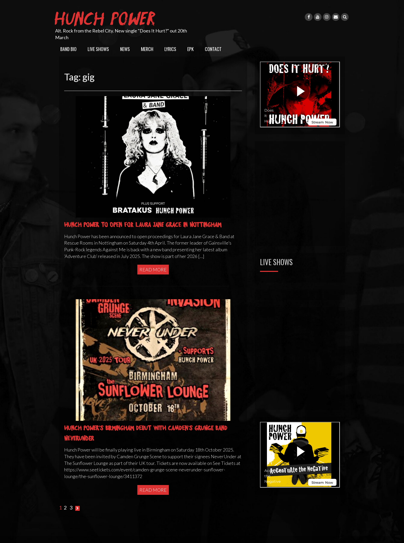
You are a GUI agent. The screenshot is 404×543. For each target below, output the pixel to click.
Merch (147, 49)
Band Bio (68, 49)
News (125, 49)
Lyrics (170, 49)
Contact (213, 49)
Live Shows (98, 49)
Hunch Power (106, 17)
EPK (190, 49)
